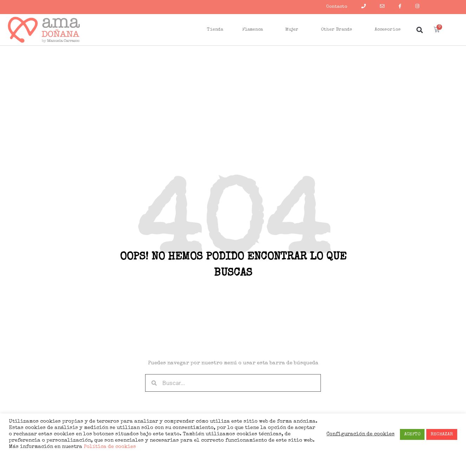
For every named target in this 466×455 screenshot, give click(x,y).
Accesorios (389, 29)
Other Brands (338, 29)
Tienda (215, 29)
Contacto (336, 7)
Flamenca (254, 29)
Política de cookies (109, 446)
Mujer (293, 29)
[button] (419, 30)
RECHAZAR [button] (442, 434)
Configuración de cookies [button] (360, 434)
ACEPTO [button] (412, 434)
